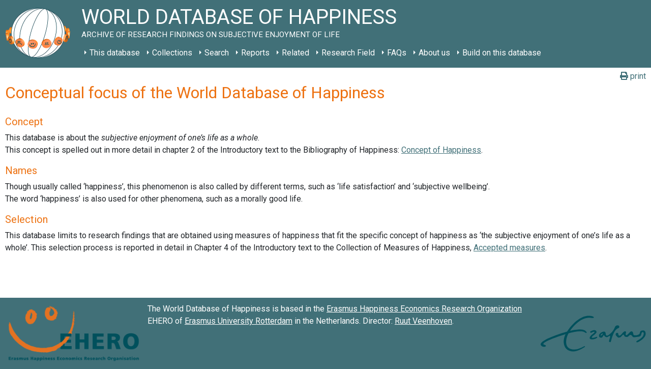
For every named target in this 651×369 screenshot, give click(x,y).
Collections (172, 53)
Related (295, 53)
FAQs (396, 53)
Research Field (348, 53)
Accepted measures (509, 247)
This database (115, 53)
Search (216, 53)
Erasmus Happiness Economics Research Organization (424, 309)
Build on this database (501, 53)
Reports (255, 53)
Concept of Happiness (441, 150)
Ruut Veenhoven (423, 321)
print (633, 76)
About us (434, 53)
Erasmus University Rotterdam (238, 321)
